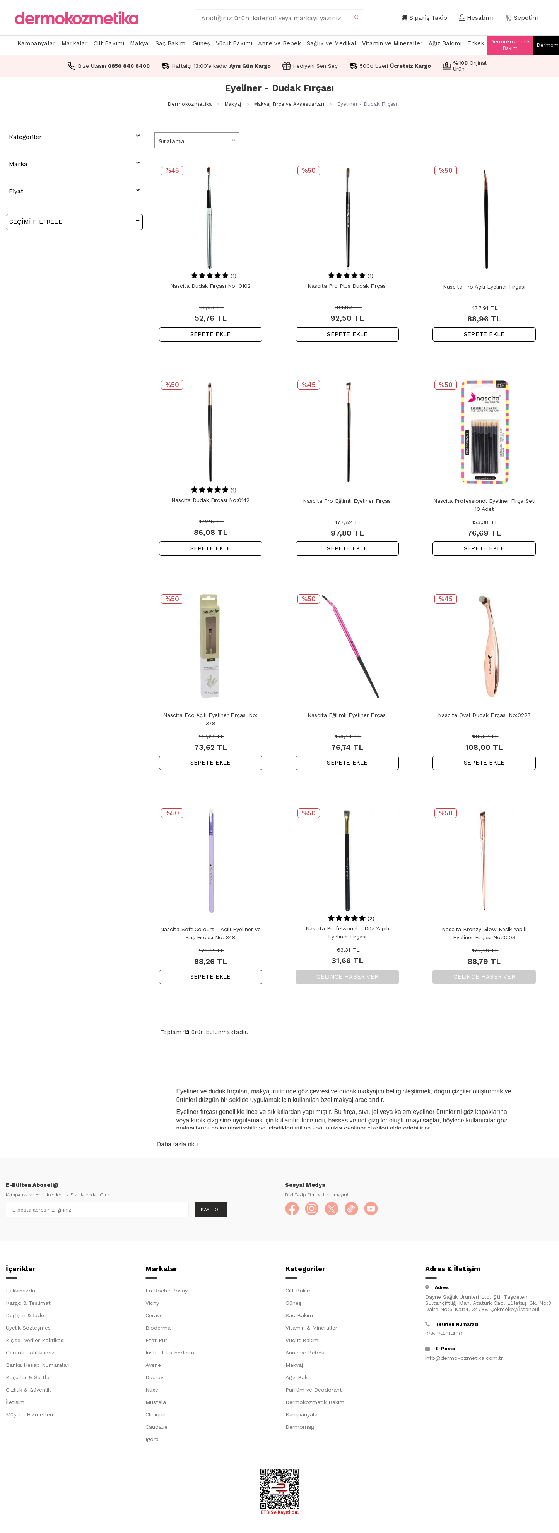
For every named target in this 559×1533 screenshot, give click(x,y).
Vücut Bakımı (234, 43)
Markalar (75, 43)
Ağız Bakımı (445, 43)
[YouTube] (378, 1209)
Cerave (154, 1317)
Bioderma (158, 1329)
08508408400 (443, 1335)
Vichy (152, 1304)
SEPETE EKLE (210, 334)
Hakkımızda (20, 1292)
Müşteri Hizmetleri (29, 1416)
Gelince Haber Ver (347, 976)
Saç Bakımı (171, 43)
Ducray (154, 1379)
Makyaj (140, 43)
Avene (153, 1366)
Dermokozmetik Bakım (510, 45)
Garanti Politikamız (30, 1354)
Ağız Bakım (299, 1379)
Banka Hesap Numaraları (38, 1366)
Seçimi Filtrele (74, 221)
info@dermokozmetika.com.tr (464, 1359)
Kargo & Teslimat (28, 1304)
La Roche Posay (166, 1292)
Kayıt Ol (211, 1209)
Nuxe (151, 1391)
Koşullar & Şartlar (28, 1379)
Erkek (475, 43)
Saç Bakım (299, 1317)
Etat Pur (156, 1342)
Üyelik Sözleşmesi (29, 1329)
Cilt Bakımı (109, 43)
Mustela (155, 1404)
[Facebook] (293, 1209)
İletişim (15, 1404)
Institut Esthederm (169, 1354)
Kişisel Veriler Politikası (35, 1342)
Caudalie (156, 1428)
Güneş (201, 43)
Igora (152, 1441)
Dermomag (299, 1428)
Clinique (155, 1416)
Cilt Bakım (298, 1292)
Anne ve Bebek (279, 43)
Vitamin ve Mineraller (392, 43)
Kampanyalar (36, 43)
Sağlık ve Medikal (331, 43)
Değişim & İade (25, 1317)
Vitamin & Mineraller (311, 1329)
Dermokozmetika (190, 104)
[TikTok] (356, 1209)
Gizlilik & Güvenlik (28, 1391)
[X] (335, 1209)
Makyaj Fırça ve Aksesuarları (289, 104)
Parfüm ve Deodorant (313, 1391)
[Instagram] (314, 1209)
